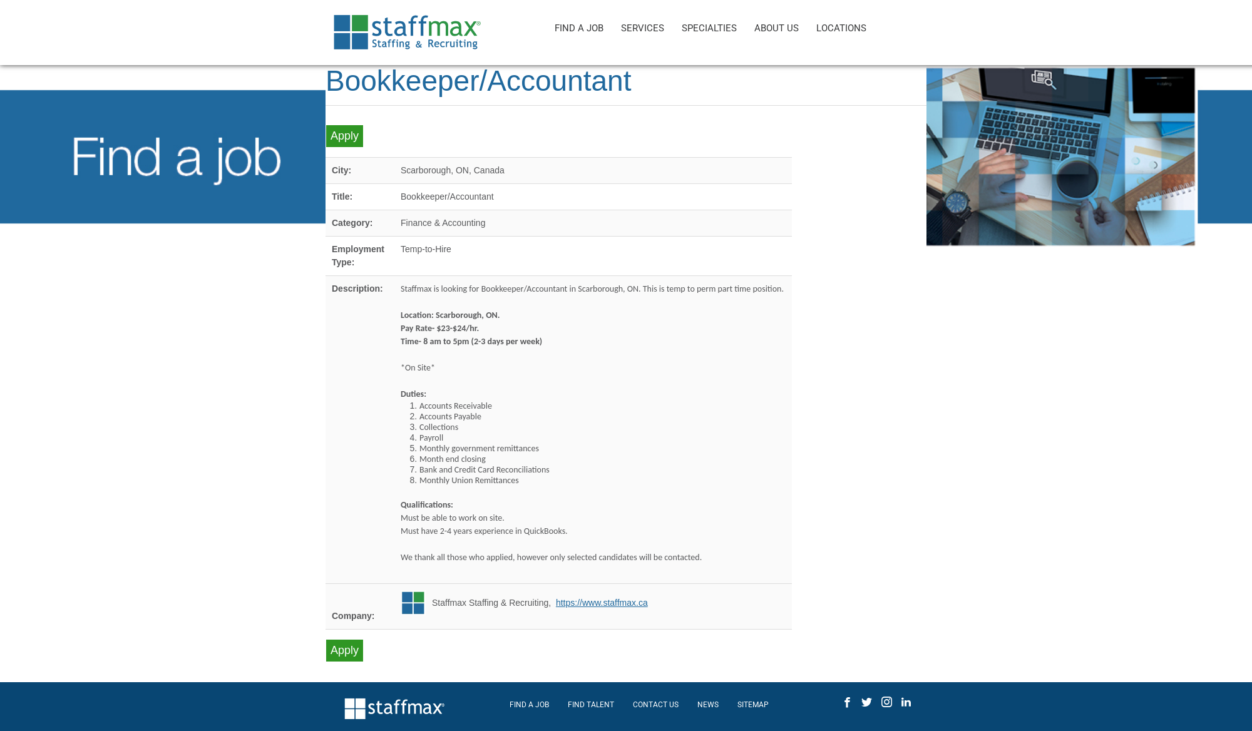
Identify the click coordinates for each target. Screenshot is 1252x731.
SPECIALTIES (709, 28)
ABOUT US (776, 28)
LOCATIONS (841, 28)
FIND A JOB (579, 28)
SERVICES (642, 28)
